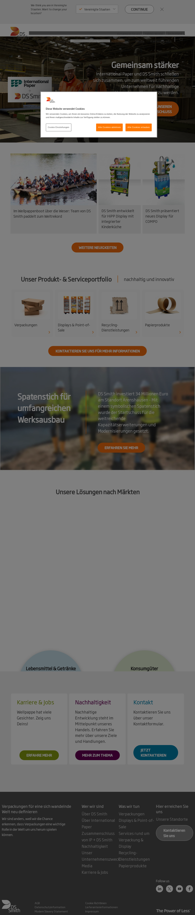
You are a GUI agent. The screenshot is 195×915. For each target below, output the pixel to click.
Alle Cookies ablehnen (109, 127)
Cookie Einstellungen (58, 127)
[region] (98, 115)
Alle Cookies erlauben (138, 127)
